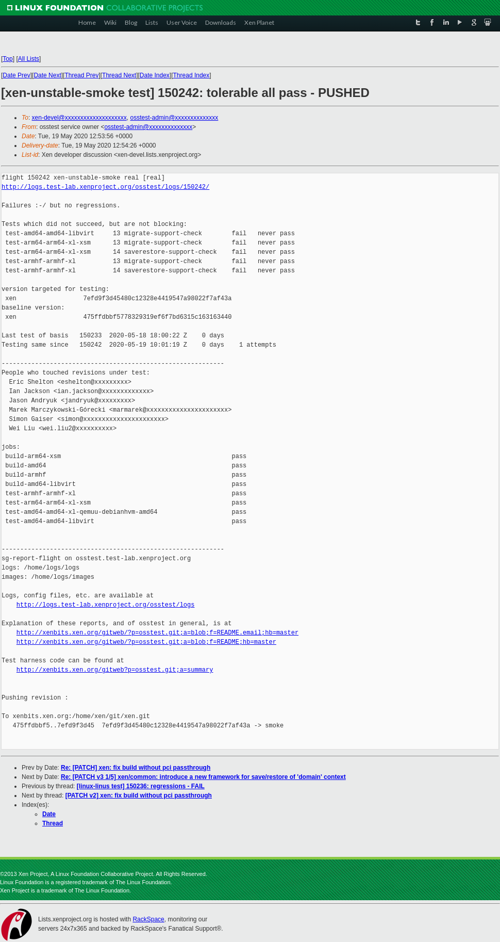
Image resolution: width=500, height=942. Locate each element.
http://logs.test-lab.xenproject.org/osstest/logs (105, 604)
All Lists (28, 58)
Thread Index (191, 75)
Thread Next (119, 75)
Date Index (155, 75)
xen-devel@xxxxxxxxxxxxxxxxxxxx (79, 117)
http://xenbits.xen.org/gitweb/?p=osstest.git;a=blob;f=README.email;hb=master (157, 632)
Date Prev (16, 75)
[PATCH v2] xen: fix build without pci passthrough (138, 795)
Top (7, 58)
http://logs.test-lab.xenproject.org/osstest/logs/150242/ (105, 187)
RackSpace (148, 919)
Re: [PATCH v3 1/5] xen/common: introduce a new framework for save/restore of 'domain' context (203, 777)
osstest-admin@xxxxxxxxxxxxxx (174, 117)
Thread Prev (81, 75)
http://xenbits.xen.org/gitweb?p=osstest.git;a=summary (114, 669)
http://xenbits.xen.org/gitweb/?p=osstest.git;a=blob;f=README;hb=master (146, 642)
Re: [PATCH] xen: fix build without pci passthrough (135, 767)
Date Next (47, 75)
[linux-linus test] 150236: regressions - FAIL (141, 786)
